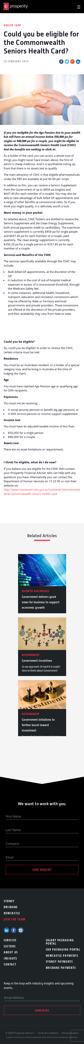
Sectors (10, 946)
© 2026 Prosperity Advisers (20, 1033)
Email (9, 857)
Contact (10, 964)
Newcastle (12, 913)
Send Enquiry (42, 869)
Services (10, 940)
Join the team (15, 919)
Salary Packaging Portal (60, 942)
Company (12, 843)
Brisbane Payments (61, 968)
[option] (42, 583)
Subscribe (42, 1010)
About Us (11, 952)
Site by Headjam (70, 1033)
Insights (10, 958)
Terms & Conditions (48, 1033)
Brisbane (11, 907)
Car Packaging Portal (63, 949)
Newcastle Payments (62, 956)
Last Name (13, 829)
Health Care (12, 25)
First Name (13, 816)
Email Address (14, 997)
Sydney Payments (59, 961)
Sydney (9, 901)
